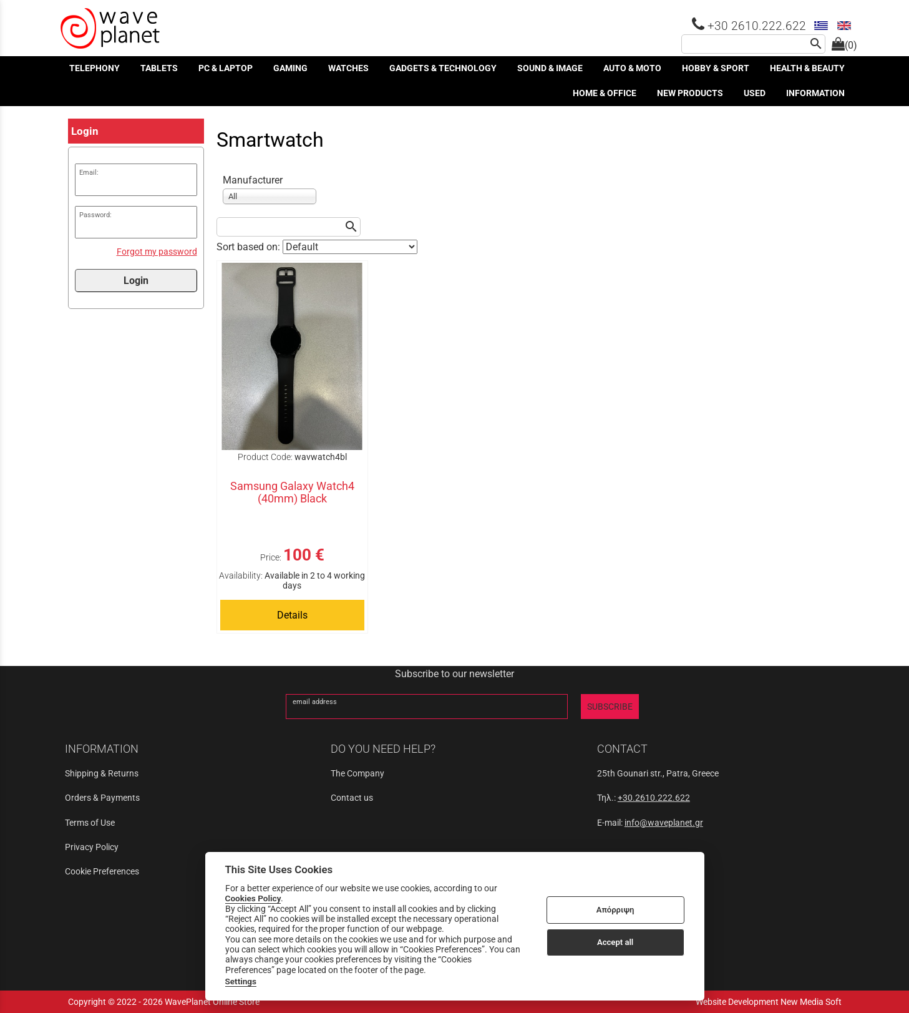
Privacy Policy (92, 847)
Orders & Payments (102, 798)
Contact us (352, 798)
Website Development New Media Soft (769, 1002)
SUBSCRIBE (610, 707)
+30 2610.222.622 (749, 26)
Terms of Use (90, 823)
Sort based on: (249, 247)
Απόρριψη (615, 909)
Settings (241, 981)
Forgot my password (157, 252)
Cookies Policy (253, 898)
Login (136, 280)
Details (292, 615)
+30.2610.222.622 (654, 798)
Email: (89, 173)
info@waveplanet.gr (664, 823)
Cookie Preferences (102, 871)
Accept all (615, 942)
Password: (95, 215)
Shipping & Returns (102, 773)
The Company (357, 773)
